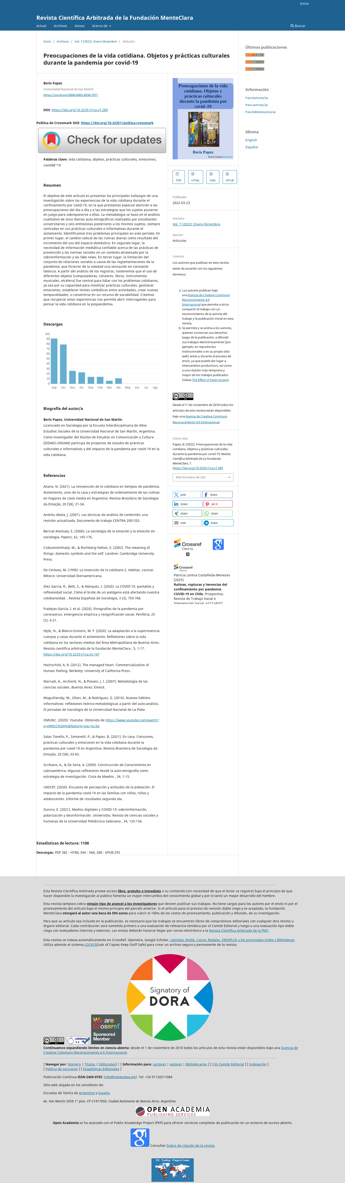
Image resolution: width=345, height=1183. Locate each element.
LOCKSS (91, 944)
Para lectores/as (256, 98)
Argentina (87, 1093)
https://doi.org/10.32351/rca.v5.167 (71, 654)
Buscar (298, 26)
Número (74, 1064)
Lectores (159, 1064)
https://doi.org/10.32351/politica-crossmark (117, 123)
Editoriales (107, 1064)
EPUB (230, 180)
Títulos (90, 1064)
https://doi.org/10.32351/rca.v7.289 (80, 110)
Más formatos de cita (190, 477)
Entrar (304, 3)
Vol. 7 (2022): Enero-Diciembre (96, 41)
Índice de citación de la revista (191, 1145)
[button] (187, 494)
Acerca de (100, 26)
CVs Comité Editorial (228, 1064)
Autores (176, 1064)
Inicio (47, 41)
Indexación (258, 1064)
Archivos (60, 26)
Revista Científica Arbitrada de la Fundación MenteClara (114, 17)
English (251, 140)
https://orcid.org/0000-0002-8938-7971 (70, 95)
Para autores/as (256, 105)
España (104, 1093)
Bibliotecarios (196, 1064)
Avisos (80, 26)
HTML (195, 180)
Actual (41, 26)
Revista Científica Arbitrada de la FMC (238, 930)
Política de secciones (62, 1069)
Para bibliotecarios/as (260, 112)
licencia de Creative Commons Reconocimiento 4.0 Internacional (206, 300)
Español (251, 147)
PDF (179, 180)
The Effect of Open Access (210, 380)
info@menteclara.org (120, 1077)
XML (213, 180)
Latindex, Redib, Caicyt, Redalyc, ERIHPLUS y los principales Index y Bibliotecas (232, 940)
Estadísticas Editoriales (101, 1069)
